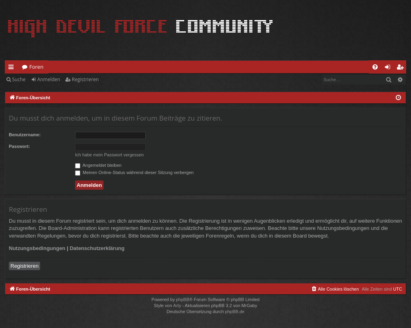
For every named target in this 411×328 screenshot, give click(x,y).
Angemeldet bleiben (98, 165)
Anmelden (48, 79)
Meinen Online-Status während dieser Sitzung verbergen (134, 172)
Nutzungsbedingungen (37, 248)
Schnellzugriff (12, 68)
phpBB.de (234, 311)
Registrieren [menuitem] (401, 68)
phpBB (182, 299)
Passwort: (19, 146)
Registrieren (85, 79)
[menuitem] (375, 67)
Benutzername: (25, 134)
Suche (19, 79)
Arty (177, 305)
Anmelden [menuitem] (390, 68)
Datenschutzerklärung (97, 248)
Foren (36, 66)
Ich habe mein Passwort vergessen (109, 154)
